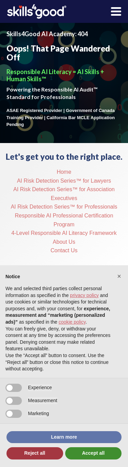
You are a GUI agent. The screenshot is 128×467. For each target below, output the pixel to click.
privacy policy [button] (84, 295)
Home (64, 172)
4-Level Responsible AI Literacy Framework (64, 233)
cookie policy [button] (72, 322)
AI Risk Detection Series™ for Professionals (64, 207)
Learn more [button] (64, 437)
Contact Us (64, 250)
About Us (64, 242)
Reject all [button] (34, 453)
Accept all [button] (93, 453)
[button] (119, 276)
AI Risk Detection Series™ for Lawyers (64, 181)
